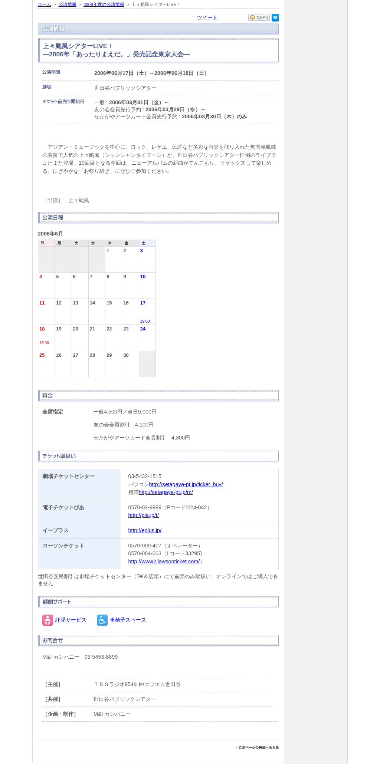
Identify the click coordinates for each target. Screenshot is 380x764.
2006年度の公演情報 (103, 4)
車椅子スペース (128, 620)
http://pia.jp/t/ (143, 515)
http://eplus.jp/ (145, 530)
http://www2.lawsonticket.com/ (164, 561)
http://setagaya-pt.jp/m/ (166, 492)
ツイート (207, 17)
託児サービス (70, 620)
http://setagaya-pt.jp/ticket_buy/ (186, 484)
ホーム (44, 4)
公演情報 (67, 4)
